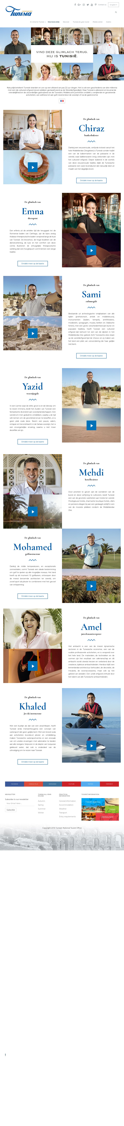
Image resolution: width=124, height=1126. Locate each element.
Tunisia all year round (81, 20)
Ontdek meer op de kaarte (91, 179)
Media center (98, 20)
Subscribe (11, 808)
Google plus (33, 782)
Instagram (52, 782)
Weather (62, 807)
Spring (40, 804)
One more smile (53, 20)
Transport (63, 811)
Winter (41, 811)
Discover (66, 20)
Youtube (71, 782)
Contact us (101, 5)
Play (33, 166)
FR (62, 99)
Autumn (41, 800)
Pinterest (109, 782)
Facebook (14, 782)
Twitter (90, 782)
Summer (42, 807)
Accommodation (66, 804)
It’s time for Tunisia (37, 20)
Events (108, 20)
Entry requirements (67, 815)
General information (67, 800)
